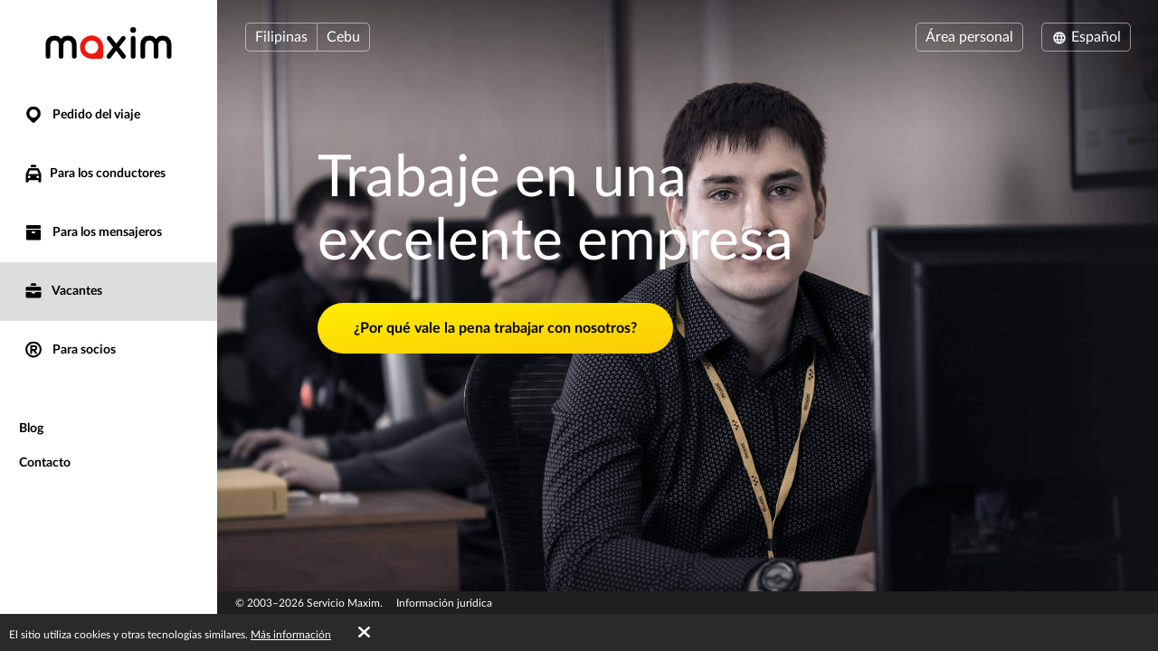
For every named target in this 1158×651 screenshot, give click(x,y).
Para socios (69, 350)
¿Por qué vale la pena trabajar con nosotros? (495, 328)
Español (1086, 37)
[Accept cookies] (364, 633)
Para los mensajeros (92, 233)
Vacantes (62, 291)
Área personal (969, 37)
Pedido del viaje (81, 115)
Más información (291, 634)
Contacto (45, 463)
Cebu (343, 37)
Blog (31, 428)
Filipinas (281, 37)
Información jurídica (444, 603)
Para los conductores (94, 173)
